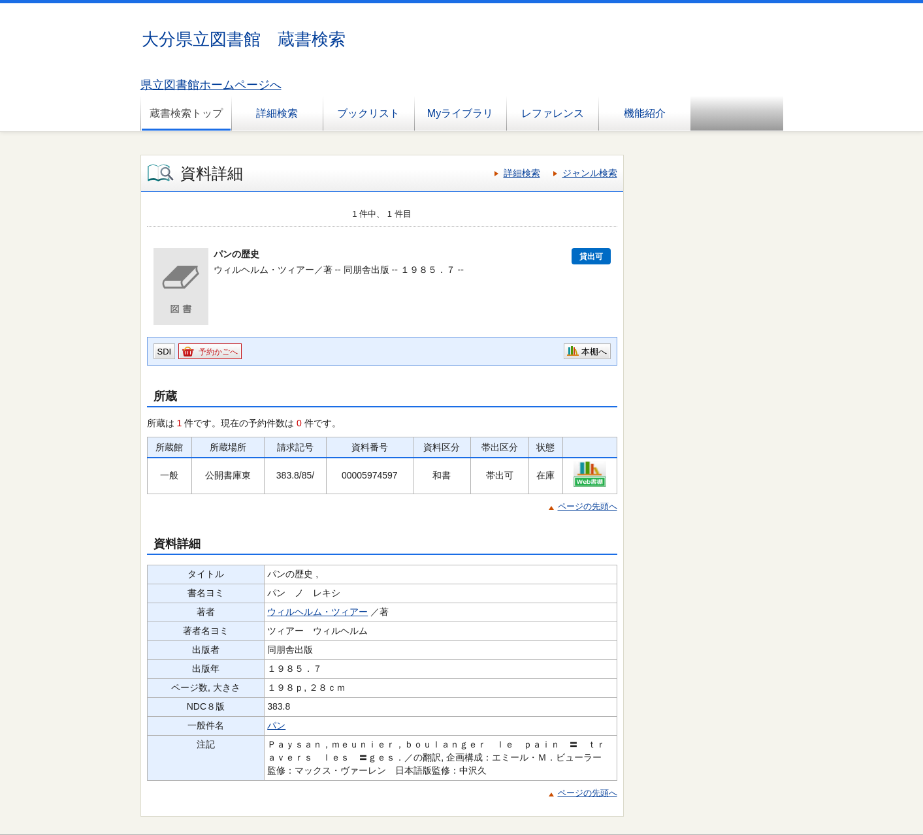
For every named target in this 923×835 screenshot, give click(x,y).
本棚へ (594, 351)
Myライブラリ (460, 113)
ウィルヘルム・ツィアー (317, 612)
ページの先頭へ (587, 506)
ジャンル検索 (589, 173)
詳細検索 (277, 113)
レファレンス (552, 113)
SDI (164, 351)
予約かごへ (218, 351)
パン (276, 725)
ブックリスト (368, 113)
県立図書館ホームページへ (211, 84)
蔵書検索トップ (186, 113)
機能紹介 (645, 113)
